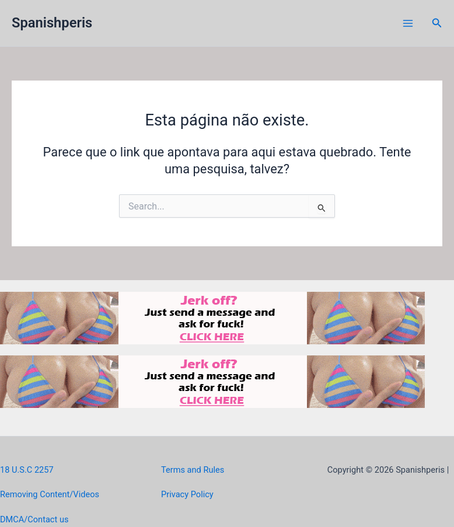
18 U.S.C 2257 (27, 470)
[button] (437, 23)
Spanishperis (52, 23)
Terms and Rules (192, 470)
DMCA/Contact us (34, 519)
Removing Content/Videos (49, 494)
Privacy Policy (187, 494)
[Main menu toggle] (408, 23)
